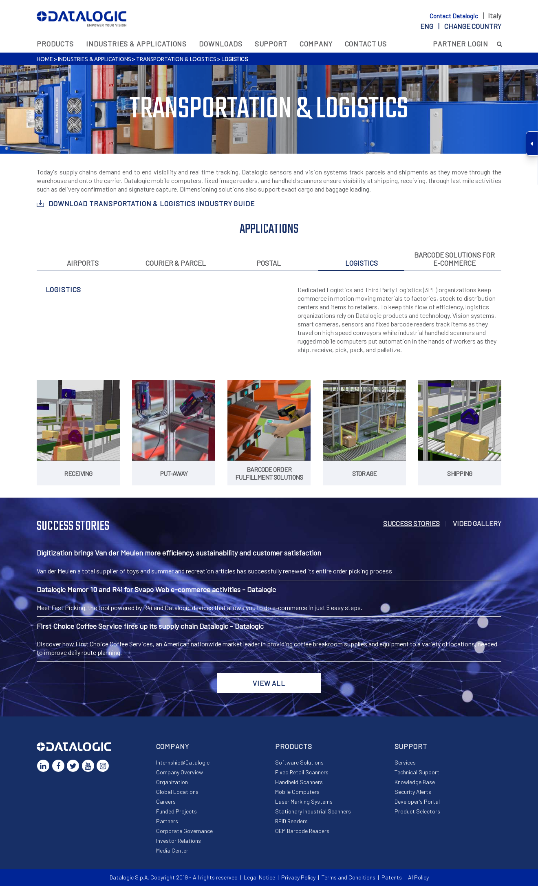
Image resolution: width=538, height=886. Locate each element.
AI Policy (418, 877)
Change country (472, 26)
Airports (83, 263)
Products (55, 44)
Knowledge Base (415, 781)
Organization (172, 781)
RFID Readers (291, 821)
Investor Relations (178, 840)
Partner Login (460, 44)
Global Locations (177, 791)
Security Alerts (413, 791)
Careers (166, 801)
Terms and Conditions (348, 877)
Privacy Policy (298, 877)
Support (271, 44)
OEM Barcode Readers (302, 830)
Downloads (221, 44)
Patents (391, 877)
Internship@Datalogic (182, 762)
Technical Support (417, 772)
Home (45, 59)
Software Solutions (299, 762)
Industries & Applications (136, 44)
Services (405, 762)
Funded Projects (176, 811)
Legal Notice (259, 877)
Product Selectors (417, 811)
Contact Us (366, 44)
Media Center (172, 850)
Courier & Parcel (176, 263)
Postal (268, 263)
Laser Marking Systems (304, 801)
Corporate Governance (184, 830)
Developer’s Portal (417, 801)
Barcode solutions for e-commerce (454, 259)
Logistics (361, 263)
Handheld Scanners (299, 781)
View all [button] (269, 683)
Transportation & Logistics (176, 59)
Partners (167, 821)
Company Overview (179, 772)
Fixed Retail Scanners (302, 772)
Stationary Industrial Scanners (313, 811)
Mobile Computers (297, 791)
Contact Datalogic (454, 16)
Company (316, 44)
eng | (460, 26)
